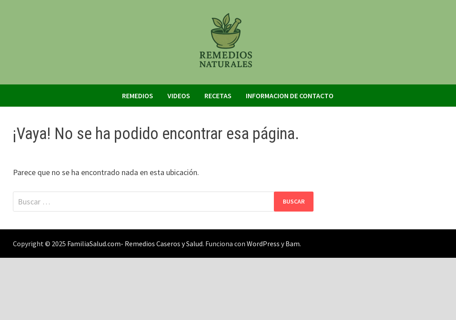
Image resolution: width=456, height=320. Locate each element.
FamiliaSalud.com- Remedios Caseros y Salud (135, 243)
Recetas (218, 95)
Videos (178, 95)
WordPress (263, 243)
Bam (292, 243)
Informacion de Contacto (290, 95)
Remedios (137, 95)
